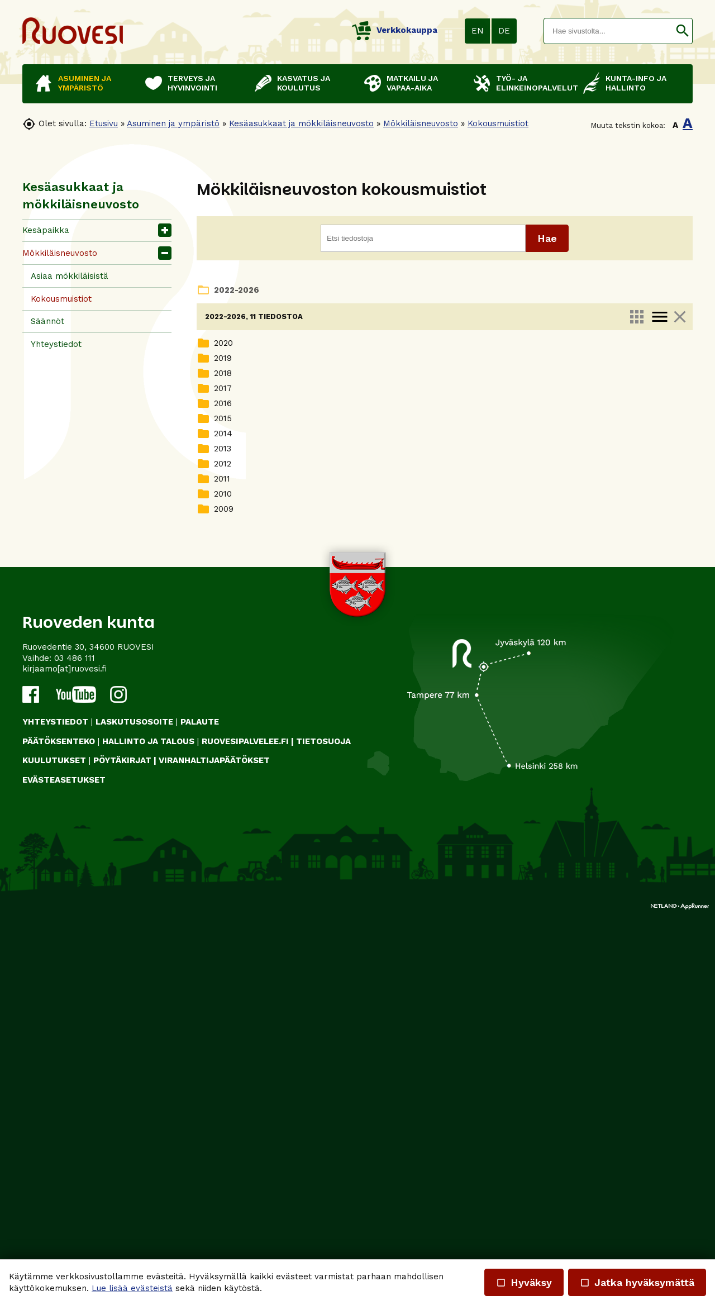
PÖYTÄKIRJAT (122, 1151)
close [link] (680, 317)
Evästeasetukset (64, 1170)
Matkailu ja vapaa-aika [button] (412, 83)
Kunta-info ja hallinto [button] (636, 83)
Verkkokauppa (394, 30)
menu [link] (660, 317)
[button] (682, 31)
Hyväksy (524, 1282)
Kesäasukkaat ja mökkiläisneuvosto (301, 123)
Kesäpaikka (45, 230)
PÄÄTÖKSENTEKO (58, 1132)
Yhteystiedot (56, 344)
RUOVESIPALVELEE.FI (245, 1132)
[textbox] (608, 31)
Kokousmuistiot (498, 123)
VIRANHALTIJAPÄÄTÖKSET (214, 1151)
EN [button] (477, 31)
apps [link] (637, 317)
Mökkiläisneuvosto (420, 123)
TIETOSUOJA (323, 1132)
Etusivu (103, 123)
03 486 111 (74, 1049)
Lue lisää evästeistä (132, 1288)
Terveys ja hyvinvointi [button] (192, 83)
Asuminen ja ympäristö (173, 123)
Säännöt (47, 321)
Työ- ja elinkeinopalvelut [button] (534, 83)
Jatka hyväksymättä (637, 1282)
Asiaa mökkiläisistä (69, 276)
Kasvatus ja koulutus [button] (303, 83)
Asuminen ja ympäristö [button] (84, 83)
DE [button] (504, 31)
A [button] (675, 125)
